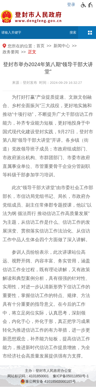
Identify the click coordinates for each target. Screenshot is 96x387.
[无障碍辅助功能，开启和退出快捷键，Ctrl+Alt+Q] (86, 5)
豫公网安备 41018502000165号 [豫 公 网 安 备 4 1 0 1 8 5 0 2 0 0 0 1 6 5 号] (48, 381)
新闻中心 (62, 46)
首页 (40, 46)
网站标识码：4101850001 (28, 376)
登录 (71, 4)
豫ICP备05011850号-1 (71, 376)
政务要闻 (11, 52)
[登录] (72, 4)
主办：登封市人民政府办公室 (48, 371)
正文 (32, 52)
